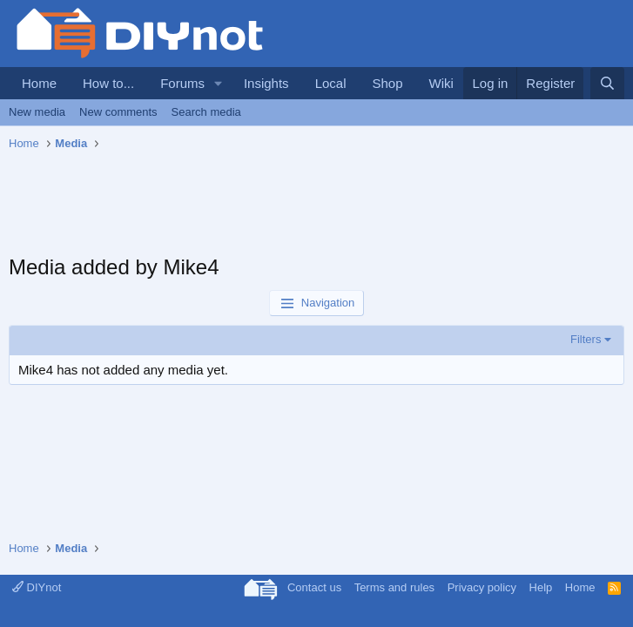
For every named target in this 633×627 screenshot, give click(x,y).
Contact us (314, 587)
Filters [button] (585, 339)
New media (37, 111)
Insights (266, 83)
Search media (206, 111)
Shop (387, 83)
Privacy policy (482, 587)
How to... (108, 83)
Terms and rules (394, 587)
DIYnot (36, 587)
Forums (182, 83)
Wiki (441, 83)
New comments (118, 111)
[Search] (607, 83)
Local (331, 83)
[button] (218, 83)
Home (39, 83)
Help (541, 587)
